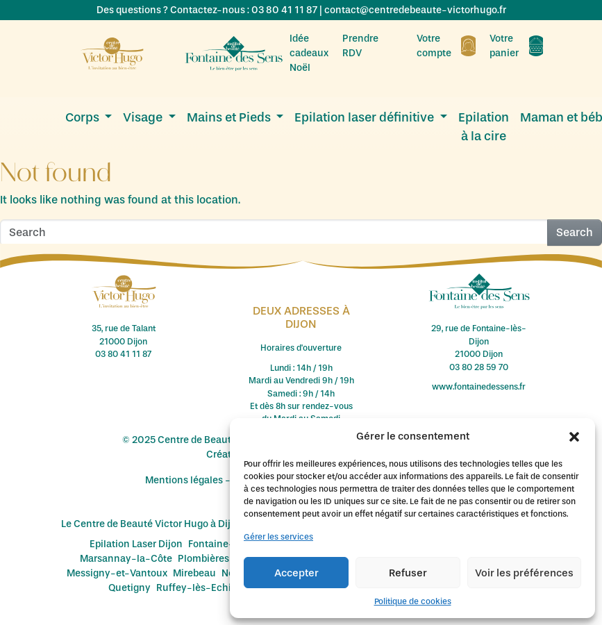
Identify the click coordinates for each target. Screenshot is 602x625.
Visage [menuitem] (144, 117)
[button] (574, 436)
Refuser (408, 573)
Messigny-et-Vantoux (117, 573)
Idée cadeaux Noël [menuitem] (309, 53)
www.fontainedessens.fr (479, 387)
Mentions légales (184, 480)
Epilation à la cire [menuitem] (483, 127)
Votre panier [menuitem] (516, 46)
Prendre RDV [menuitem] (372, 46)
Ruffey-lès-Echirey (201, 588)
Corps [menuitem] (83, 117)
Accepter (296, 573)
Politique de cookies (412, 601)
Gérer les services (278, 537)
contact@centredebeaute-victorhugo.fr (415, 10)
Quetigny (129, 588)
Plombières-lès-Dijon (228, 559)
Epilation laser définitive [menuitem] (365, 117)
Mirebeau (194, 573)
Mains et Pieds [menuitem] (230, 117)
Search (574, 232)
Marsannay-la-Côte (126, 559)
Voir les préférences (524, 573)
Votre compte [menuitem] (446, 46)
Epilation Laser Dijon (136, 544)
